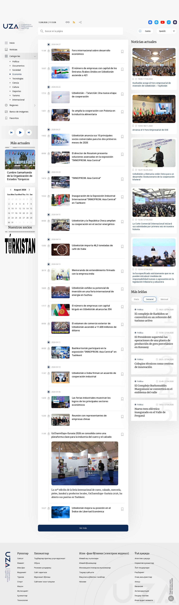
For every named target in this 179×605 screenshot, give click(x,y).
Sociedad (16, 70)
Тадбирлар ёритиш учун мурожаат (49, 558)
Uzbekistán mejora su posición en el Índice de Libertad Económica (91, 509)
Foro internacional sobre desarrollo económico (91, 52)
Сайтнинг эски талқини (44, 581)
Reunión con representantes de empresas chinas (89, 417)
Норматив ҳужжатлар (144, 563)
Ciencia (15, 82)
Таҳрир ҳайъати (86, 572)
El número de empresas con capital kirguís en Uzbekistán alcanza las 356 (92, 307)
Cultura (15, 87)
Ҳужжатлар (22, 595)
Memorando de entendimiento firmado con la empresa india (93, 272)
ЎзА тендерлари (142, 567)
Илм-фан (21, 567)
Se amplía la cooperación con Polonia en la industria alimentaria (93, 112)
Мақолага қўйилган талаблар (92, 577)
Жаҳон (20, 586)
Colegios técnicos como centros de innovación (154, 365)
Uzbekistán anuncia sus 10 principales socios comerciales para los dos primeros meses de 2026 (94, 139)
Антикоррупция (142, 591)
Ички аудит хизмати (144, 600)
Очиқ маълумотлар (143, 577)
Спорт (20, 581)
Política (15, 61)
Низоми (82, 581)
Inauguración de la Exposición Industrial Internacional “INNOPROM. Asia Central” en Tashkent (94, 199)
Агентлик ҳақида (142, 558)
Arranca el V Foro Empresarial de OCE (150, 129)
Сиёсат (20, 558)
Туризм (20, 577)
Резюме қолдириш (42, 567)
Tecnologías (17, 78)
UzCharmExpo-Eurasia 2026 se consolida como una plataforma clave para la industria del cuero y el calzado (81, 435)
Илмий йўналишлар (87, 563)
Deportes (16, 91)
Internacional (18, 99)
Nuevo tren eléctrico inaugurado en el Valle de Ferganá (150, 412)
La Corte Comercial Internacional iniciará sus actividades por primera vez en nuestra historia (153, 226)
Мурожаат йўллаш (42, 577)
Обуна (37, 563)
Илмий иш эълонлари (88, 558)
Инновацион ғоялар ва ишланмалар (95, 567)
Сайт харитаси (40, 572)
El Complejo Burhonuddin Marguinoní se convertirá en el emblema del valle (153, 389)
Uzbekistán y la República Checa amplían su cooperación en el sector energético (93, 222)
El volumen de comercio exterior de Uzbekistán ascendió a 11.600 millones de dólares (94, 327)
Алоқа (137, 581)
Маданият (21, 572)
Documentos (18, 65)
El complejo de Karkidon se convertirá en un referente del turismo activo (153, 317)
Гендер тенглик (142, 595)
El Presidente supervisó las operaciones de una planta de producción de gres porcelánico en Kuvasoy (154, 342)
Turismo (16, 95)
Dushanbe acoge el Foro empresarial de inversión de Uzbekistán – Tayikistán (151, 84)
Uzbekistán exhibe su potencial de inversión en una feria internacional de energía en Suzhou (93, 291)
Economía (16, 74)
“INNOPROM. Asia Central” (86, 178)
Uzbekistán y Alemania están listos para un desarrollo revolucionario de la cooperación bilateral (153, 177)
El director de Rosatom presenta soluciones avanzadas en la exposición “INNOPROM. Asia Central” (92, 157)
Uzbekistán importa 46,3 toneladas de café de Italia (92, 247)
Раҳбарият (139, 572)
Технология (22, 600)
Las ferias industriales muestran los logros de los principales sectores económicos (91, 401)
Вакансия (139, 586)
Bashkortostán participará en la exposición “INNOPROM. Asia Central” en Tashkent (94, 352)
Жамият (20, 563)
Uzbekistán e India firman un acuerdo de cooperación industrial (94, 374)
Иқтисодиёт (22, 591)
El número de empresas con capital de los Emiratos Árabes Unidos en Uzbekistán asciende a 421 (94, 72)
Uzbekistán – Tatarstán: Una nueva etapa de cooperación (94, 94)
